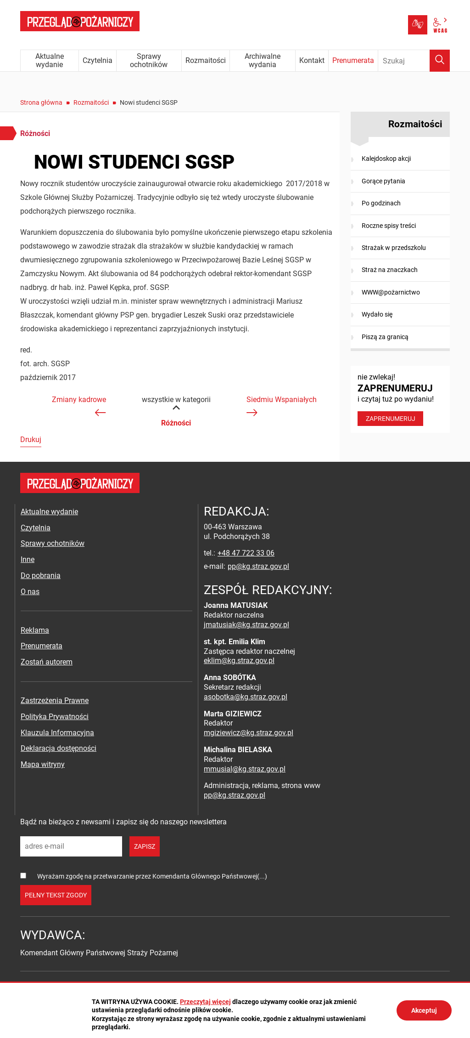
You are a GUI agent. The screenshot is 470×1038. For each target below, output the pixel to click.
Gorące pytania (383, 181)
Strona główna (41, 102)
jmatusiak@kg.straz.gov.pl (246, 624)
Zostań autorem (47, 662)
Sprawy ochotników (52, 543)
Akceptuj (424, 1010)
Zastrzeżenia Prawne (55, 700)
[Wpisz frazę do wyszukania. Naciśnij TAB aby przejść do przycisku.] (414, 61)
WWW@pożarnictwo (391, 292)
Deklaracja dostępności (58, 748)
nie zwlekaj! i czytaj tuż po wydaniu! (400, 399)
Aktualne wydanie (49, 511)
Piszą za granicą (385, 336)
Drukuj (30, 439)
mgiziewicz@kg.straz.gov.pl (248, 732)
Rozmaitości (91, 102)
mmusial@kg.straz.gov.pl (244, 769)
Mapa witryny (43, 764)
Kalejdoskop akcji (386, 158)
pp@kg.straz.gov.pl (258, 566)
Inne (27, 559)
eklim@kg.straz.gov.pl (239, 660)
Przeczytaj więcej (205, 1001)
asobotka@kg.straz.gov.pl (245, 696)
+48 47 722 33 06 (246, 553)
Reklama (35, 630)
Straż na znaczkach (390, 269)
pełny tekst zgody (56, 895)
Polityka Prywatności (55, 716)
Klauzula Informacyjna (57, 732)
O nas (30, 591)
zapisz (144, 846)
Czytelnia (35, 527)
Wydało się (377, 314)
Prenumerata (41, 645)
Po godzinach (381, 203)
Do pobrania (41, 575)
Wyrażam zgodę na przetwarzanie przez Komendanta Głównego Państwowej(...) (152, 876)
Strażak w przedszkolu (394, 247)
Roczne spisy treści (389, 225)
